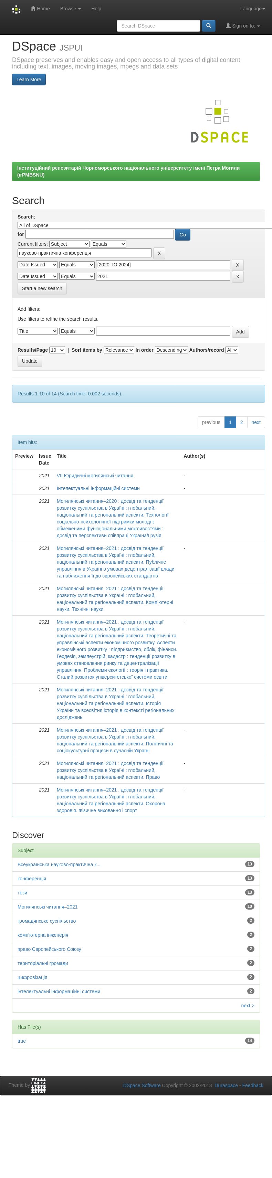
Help (96, 8)
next (256, 422)
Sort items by (87, 350)
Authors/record (206, 350)
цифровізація (32, 977)
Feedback (252, 1085)
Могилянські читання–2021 (48, 907)
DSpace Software (142, 1085)
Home (40, 8)
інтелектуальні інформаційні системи (59, 991)
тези (22, 892)
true (22, 1041)
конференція (32, 878)
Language (252, 8)
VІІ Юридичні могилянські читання (95, 475)
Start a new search (42, 288)
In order (145, 350)
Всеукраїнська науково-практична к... (59, 864)
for (21, 234)
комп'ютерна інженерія (43, 935)
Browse (70, 8)
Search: (26, 217)
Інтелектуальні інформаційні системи (98, 488)
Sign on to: (243, 26)
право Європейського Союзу (49, 949)
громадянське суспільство (47, 921)
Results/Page (33, 350)
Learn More (29, 79)
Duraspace (226, 1085)
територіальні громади (43, 963)
